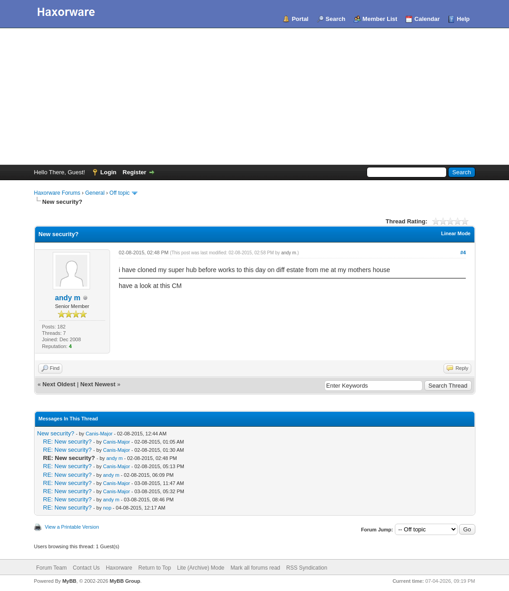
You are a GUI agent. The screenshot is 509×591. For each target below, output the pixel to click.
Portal (300, 18)
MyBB (69, 581)
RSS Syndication (306, 568)
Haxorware (119, 568)
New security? (56, 433)
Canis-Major (99, 433)
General (95, 193)
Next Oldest (58, 384)
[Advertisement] (254, 96)
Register (134, 172)
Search (335, 18)
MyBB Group (125, 581)
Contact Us (86, 568)
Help (463, 18)
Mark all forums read (255, 568)
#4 (463, 252)
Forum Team (51, 568)
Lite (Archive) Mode (200, 568)
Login (108, 172)
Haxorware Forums (57, 193)
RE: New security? (67, 441)
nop (107, 507)
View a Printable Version (72, 527)
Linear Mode (456, 233)
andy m (68, 298)
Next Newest (97, 384)
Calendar (427, 18)
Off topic (120, 193)
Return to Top (154, 568)
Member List (380, 18)
